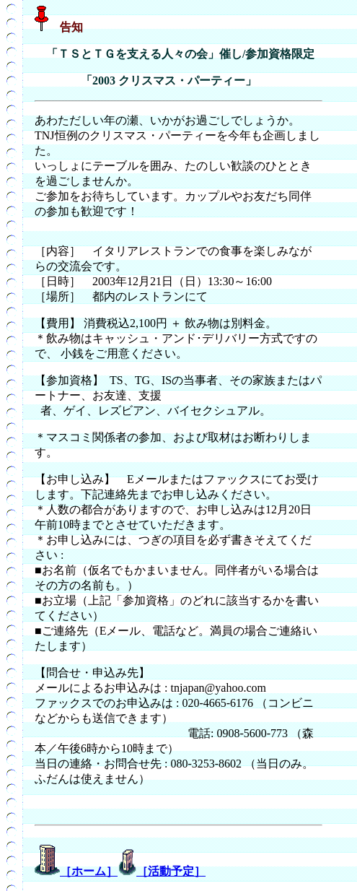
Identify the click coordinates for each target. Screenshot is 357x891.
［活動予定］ (171, 871)
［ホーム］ (89, 871)
